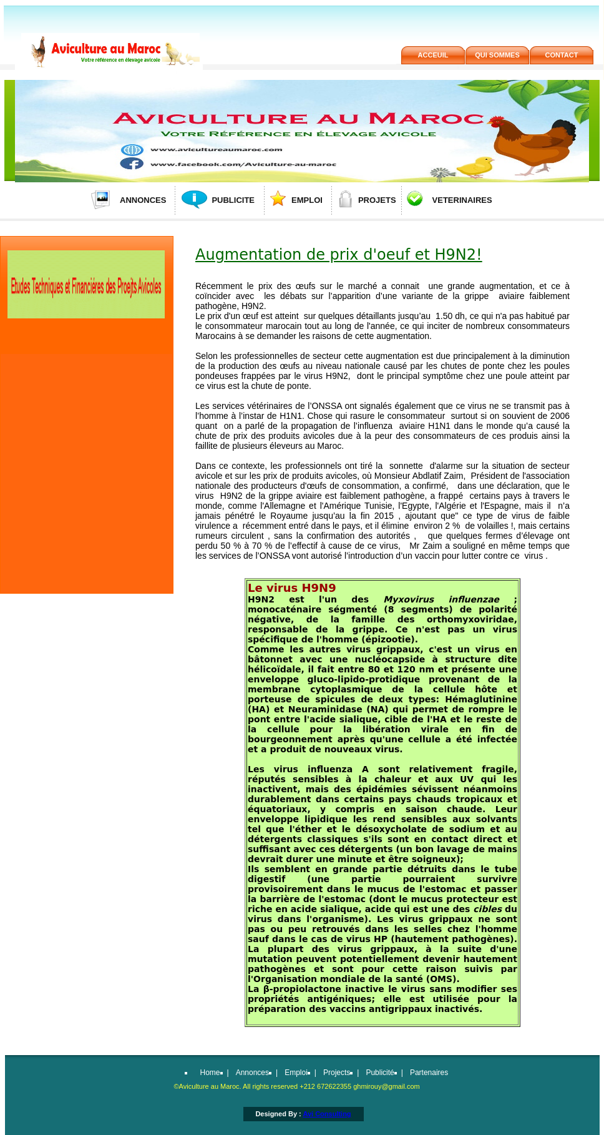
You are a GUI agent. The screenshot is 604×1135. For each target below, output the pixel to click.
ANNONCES (143, 200)
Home (210, 1072)
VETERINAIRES (462, 200)
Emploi (296, 1072)
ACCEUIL (433, 55)
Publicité (380, 1072)
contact (561, 55)
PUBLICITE (233, 200)
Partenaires (429, 1072)
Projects (336, 1072)
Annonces (252, 1072)
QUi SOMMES (497, 55)
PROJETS (377, 200)
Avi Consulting (327, 1114)
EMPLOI (307, 200)
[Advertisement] (85, 443)
